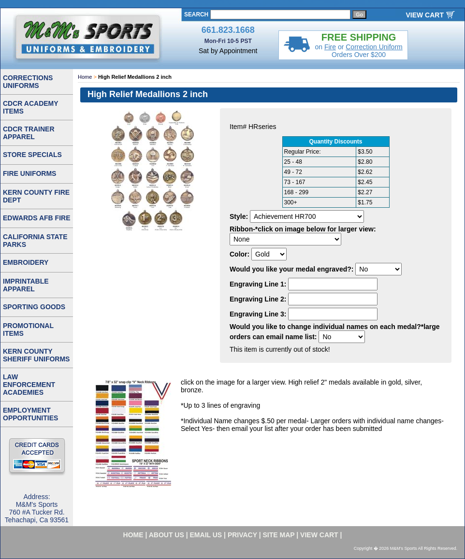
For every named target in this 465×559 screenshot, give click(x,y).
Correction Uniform (374, 47)
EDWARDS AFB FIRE (36, 218)
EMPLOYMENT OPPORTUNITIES (30, 414)
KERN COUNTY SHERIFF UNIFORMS (36, 355)
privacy (242, 535)
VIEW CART (425, 15)
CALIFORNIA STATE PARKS (35, 240)
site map (279, 535)
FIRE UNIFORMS (29, 173)
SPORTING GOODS (34, 307)
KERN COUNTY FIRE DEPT (36, 196)
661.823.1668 (228, 30)
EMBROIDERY (25, 262)
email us (206, 535)
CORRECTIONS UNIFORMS (28, 81)
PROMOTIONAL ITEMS (28, 329)
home (133, 535)
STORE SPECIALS (32, 154)
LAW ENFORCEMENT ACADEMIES (29, 384)
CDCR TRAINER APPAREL (29, 133)
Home (85, 77)
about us (166, 535)
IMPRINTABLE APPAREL (26, 285)
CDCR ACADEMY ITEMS (30, 107)
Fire (330, 47)
